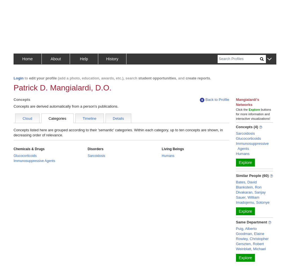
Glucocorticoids (25, 156)
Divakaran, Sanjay (251, 192)
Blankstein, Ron (249, 187)
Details (118, 118)
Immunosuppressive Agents (34, 161)
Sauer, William (247, 197)
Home (27, 59)
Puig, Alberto (246, 229)
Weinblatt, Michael (251, 249)
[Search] (239, 59)
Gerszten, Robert (250, 244)
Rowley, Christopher (252, 239)
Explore (245, 162)
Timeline (90, 118)
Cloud (27, 118)
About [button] (56, 59)
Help (84, 59)
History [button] (112, 59)
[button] (269, 59)
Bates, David (246, 182)
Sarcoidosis (96, 156)
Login (18, 78)
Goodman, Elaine (250, 234)
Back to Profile (214, 99)
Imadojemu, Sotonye (253, 202)
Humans (168, 156)
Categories (57, 118)
